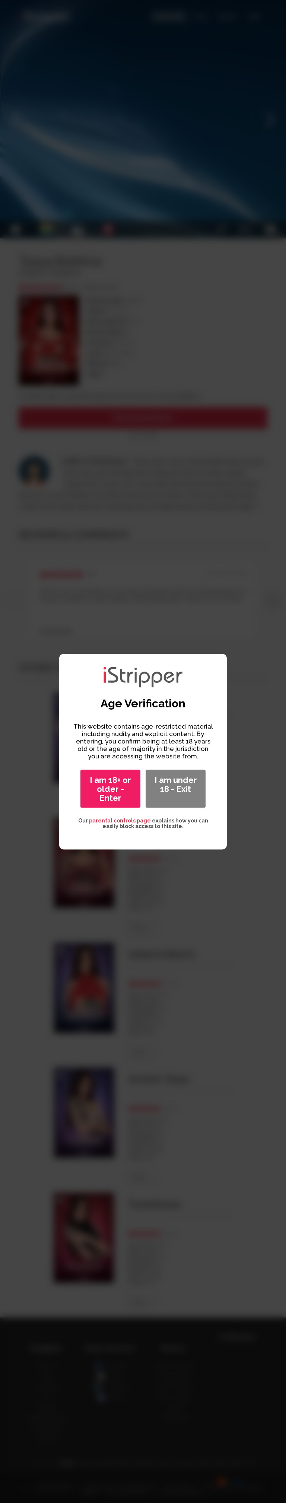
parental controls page (120, 820)
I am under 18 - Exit (176, 784)
